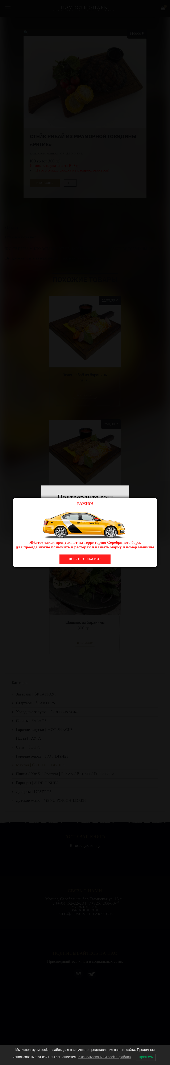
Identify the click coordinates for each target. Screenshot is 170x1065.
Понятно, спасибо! (85, 559)
